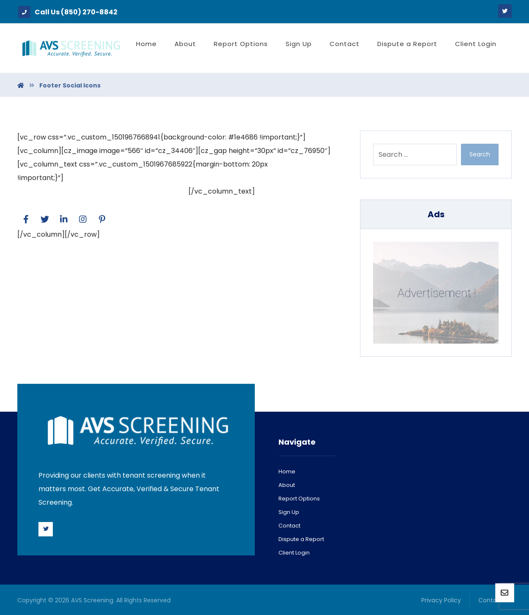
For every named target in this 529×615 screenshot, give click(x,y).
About (286, 485)
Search (479, 154)
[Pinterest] (101, 219)
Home (286, 471)
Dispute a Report (301, 539)
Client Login (294, 553)
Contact (289, 526)
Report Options (299, 499)
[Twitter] (505, 11)
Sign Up (288, 512)
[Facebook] (25, 219)
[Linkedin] (63, 219)
